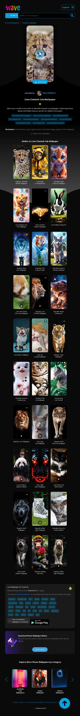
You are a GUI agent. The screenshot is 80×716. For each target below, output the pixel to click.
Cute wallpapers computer (55, 123)
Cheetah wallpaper (29, 23)
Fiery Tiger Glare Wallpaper (40, 486)
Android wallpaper (23, 594)
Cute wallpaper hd (15, 119)
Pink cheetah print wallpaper (21, 116)
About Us (23, 702)
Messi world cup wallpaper (42, 116)
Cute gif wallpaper (65, 119)
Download (40, 82)
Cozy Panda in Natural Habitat (21, 486)
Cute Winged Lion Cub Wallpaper (21, 226)
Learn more (39, 649)
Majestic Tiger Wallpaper (58, 356)
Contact (15, 702)
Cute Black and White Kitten (59, 486)
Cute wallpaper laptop (23, 123)
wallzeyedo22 (46, 93)
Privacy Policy (51, 702)
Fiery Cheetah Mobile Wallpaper (40, 226)
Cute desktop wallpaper (31, 119)
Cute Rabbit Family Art (58, 225)
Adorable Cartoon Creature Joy (21, 399)
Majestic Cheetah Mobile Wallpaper (21, 182)
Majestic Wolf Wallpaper (21, 529)
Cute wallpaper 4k (39, 123)
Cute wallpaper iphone (60, 116)
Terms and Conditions (36, 702)
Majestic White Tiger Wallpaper (40, 529)
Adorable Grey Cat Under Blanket (58, 529)
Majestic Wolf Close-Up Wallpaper (58, 442)
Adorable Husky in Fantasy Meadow (59, 269)
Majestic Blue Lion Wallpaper (21, 269)
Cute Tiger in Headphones (40, 182)
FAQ (59, 702)
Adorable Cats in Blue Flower (40, 269)
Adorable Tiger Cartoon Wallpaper (58, 182)
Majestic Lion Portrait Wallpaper (40, 312)
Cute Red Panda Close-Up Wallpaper (21, 312)
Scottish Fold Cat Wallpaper (40, 399)
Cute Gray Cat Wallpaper (40, 442)
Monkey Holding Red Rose (40, 572)
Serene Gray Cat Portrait (59, 399)
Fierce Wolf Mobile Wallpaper (21, 572)
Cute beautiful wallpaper (49, 119)
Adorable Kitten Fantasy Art (58, 312)
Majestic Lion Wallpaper (21, 442)
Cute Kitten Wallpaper (21, 355)
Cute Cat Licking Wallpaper (40, 356)
